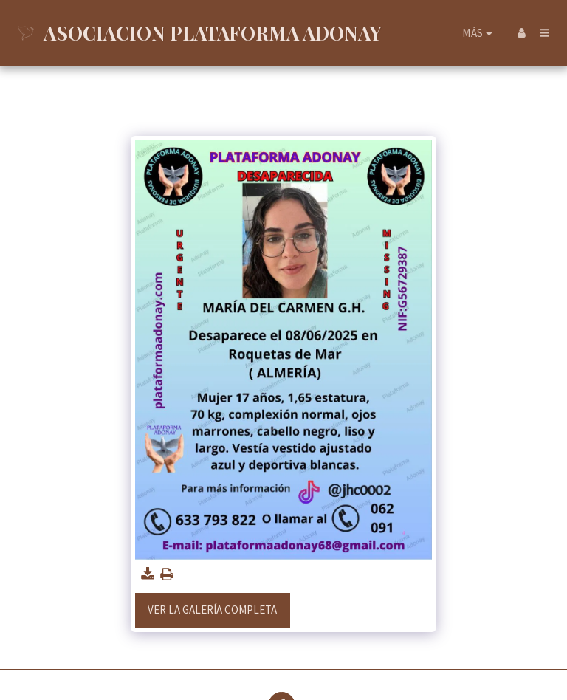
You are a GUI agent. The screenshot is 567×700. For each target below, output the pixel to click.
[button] (544, 32)
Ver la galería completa (212, 610)
